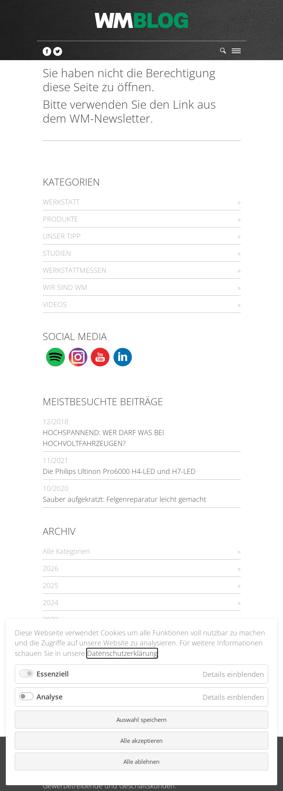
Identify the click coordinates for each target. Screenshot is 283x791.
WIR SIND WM (65, 287)
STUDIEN (57, 253)
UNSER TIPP (62, 236)
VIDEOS (55, 304)
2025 (50, 585)
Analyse (49, 696)
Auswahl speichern (141, 719)
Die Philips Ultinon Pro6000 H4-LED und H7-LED (119, 471)
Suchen (223, 51)
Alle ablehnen (141, 761)
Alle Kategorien (66, 551)
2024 (50, 602)
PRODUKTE (60, 219)
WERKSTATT (61, 201)
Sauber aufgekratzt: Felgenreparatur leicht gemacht (124, 499)
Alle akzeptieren (141, 740)
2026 (50, 568)
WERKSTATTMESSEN (74, 270)
